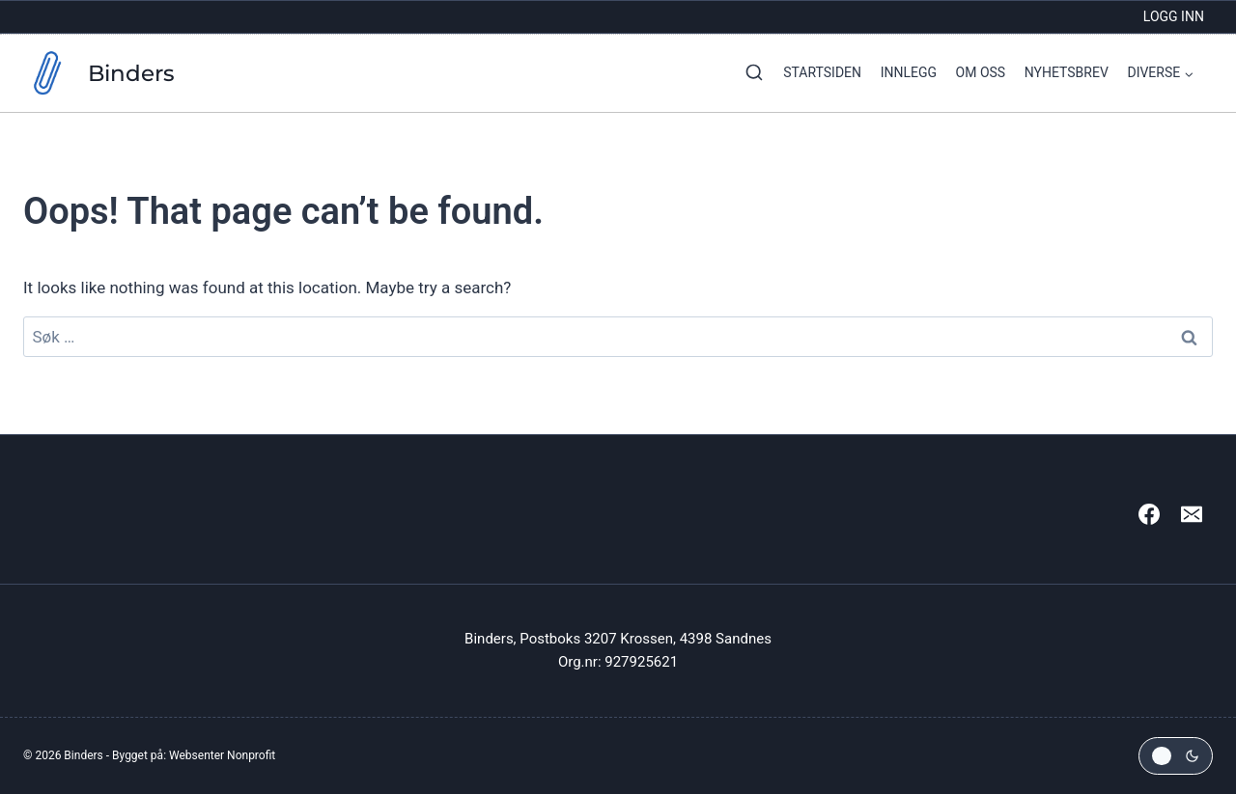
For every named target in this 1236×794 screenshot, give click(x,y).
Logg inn (1173, 16)
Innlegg (909, 72)
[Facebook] (1149, 514)
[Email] (1191, 514)
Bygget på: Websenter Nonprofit (193, 755)
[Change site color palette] (1175, 756)
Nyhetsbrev (1067, 72)
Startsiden (822, 72)
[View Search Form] (749, 73)
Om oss (981, 72)
